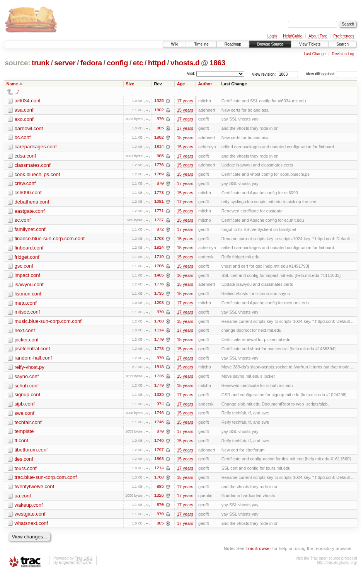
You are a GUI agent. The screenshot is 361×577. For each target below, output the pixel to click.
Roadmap (233, 44)
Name (12, 83)
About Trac (317, 36)
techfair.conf (28, 425)
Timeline (201, 44)
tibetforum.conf (31, 453)
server (64, 63)
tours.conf (26, 471)
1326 (158, 499)
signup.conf (28, 397)
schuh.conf (27, 388)
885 (160, 129)
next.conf (25, 332)
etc (138, 63)
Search (342, 44)
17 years (185, 100)
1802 (158, 110)
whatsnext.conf (31, 527)
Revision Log (343, 54)
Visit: (191, 73)
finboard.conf (29, 249)
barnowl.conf (29, 128)
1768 (158, 240)
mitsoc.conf (27, 314)
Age (181, 83)
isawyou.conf (29, 286)
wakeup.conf (29, 508)
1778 (158, 351)
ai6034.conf (28, 101)
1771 (158, 212)
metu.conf (26, 304)
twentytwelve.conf (34, 490)
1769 (158, 175)
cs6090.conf (28, 193)
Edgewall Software (75, 566)
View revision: (264, 74)
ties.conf (24, 462)
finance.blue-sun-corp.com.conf (50, 240)
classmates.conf (33, 165)
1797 (158, 453)
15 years (185, 110)
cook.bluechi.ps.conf (37, 175)
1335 (158, 397)
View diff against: (331, 74)
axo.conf (24, 119)
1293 (158, 305)
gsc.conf (24, 267)
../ (17, 92)
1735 (158, 295)
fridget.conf (27, 258)
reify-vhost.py (29, 369)
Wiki (174, 44)
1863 (217, 63)
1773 (158, 193)
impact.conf (27, 277)
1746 (158, 416)
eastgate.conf (30, 212)
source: (17, 63)
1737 (158, 221)
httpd (157, 63)
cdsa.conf (25, 156)
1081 (158, 203)
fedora (91, 63)
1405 (158, 277)
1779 (158, 388)
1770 (158, 342)
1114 (158, 332)
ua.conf (23, 499)
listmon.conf (28, 295)
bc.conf (23, 138)
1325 (158, 101)
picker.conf (27, 342)
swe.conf (24, 416)
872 (160, 230)
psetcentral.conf (32, 351)
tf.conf (21, 443)
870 (160, 119)
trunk (40, 63)
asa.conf (24, 110)
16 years (185, 277)
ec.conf (23, 221)
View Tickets (309, 44)
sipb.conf (25, 406)
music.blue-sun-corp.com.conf (48, 323)
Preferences (344, 36)
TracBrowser (258, 552)
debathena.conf (32, 202)
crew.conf (25, 184)
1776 (158, 166)
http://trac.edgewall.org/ (337, 566)
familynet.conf (30, 230)
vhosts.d (184, 63)
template (24, 434)
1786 (158, 268)
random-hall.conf (33, 360)
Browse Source (270, 44)
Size (130, 83)
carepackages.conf (36, 147)
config (117, 63)
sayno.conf (27, 379)
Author (205, 83)
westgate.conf (30, 518)
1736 (158, 379)
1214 (158, 471)
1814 (158, 147)
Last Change (315, 54)
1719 (158, 258)
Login (272, 36)
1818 (158, 370)
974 (160, 407)
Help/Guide (292, 36)
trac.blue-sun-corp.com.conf (46, 481)
